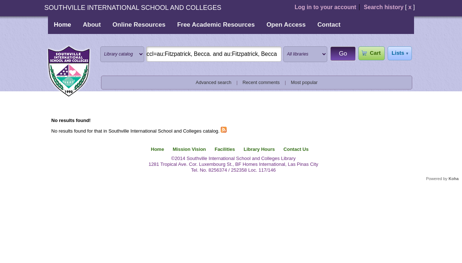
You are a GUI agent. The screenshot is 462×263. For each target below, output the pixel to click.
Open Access (286, 24)
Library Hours (259, 149)
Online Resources (138, 24)
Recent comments (261, 82)
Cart (375, 53)
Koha (453, 178)
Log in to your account (325, 7)
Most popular (304, 82)
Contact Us (296, 149)
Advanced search (214, 82)
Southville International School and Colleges (69, 71)
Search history (383, 7)
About (92, 24)
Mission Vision (189, 149)
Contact (328, 24)
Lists (398, 53)
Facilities (225, 149)
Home (62, 24)
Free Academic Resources (216, 24)
